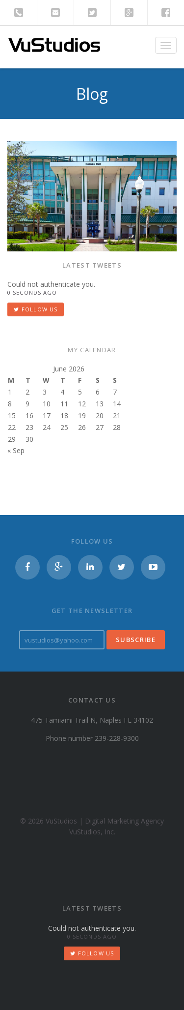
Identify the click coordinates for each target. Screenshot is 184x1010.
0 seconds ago (32, 292)
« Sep (16, 450)
